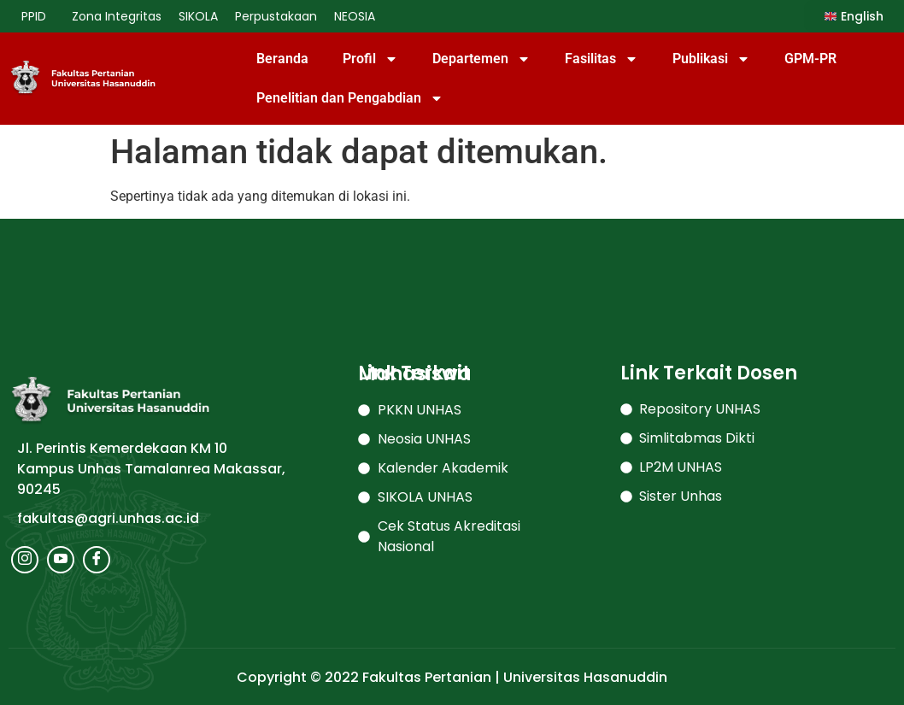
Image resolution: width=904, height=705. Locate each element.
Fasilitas (601, 59)
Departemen (481, 59)
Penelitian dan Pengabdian (349, 98)
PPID (38, 16)
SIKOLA (198, 16)
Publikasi (711, 59)
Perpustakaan (276, 16)
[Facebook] (96, 559)
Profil (370, 59)
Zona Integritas (116, 16)
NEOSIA (354, 16)
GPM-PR (810, 58)
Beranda (282, 58)
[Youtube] (60, 559)
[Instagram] (24, 559)
